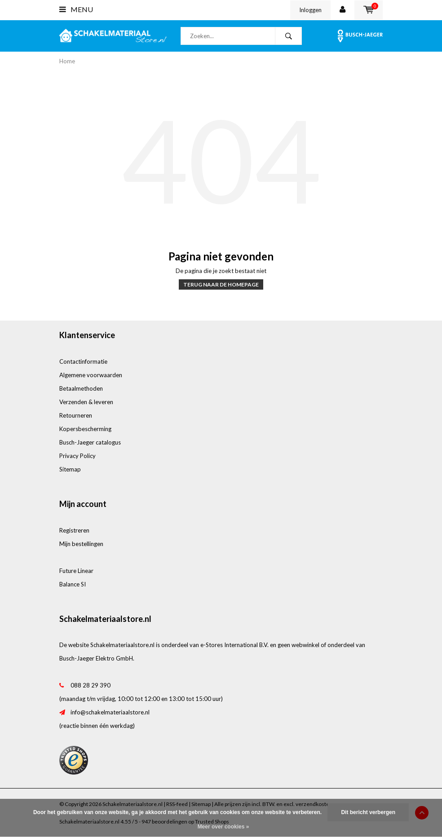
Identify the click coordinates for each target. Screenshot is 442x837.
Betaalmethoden (81, 388)
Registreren (74, 530)
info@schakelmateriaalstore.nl (110, 712)
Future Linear (76, 570)
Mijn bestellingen (81, 543)
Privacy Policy (77, 455)
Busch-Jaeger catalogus (90, 442)
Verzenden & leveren (86, 401)
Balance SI (72, 584)
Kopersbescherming (85, 428)
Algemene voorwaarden (90, 375)
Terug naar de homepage (221, 284)
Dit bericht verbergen (368, 812)
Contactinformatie (83, 361)
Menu (76, 9)
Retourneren (75, 415)
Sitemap (70, 469)
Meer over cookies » (223, 827)
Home (67, 61)
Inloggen (310, 9)
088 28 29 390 (90, 685)
